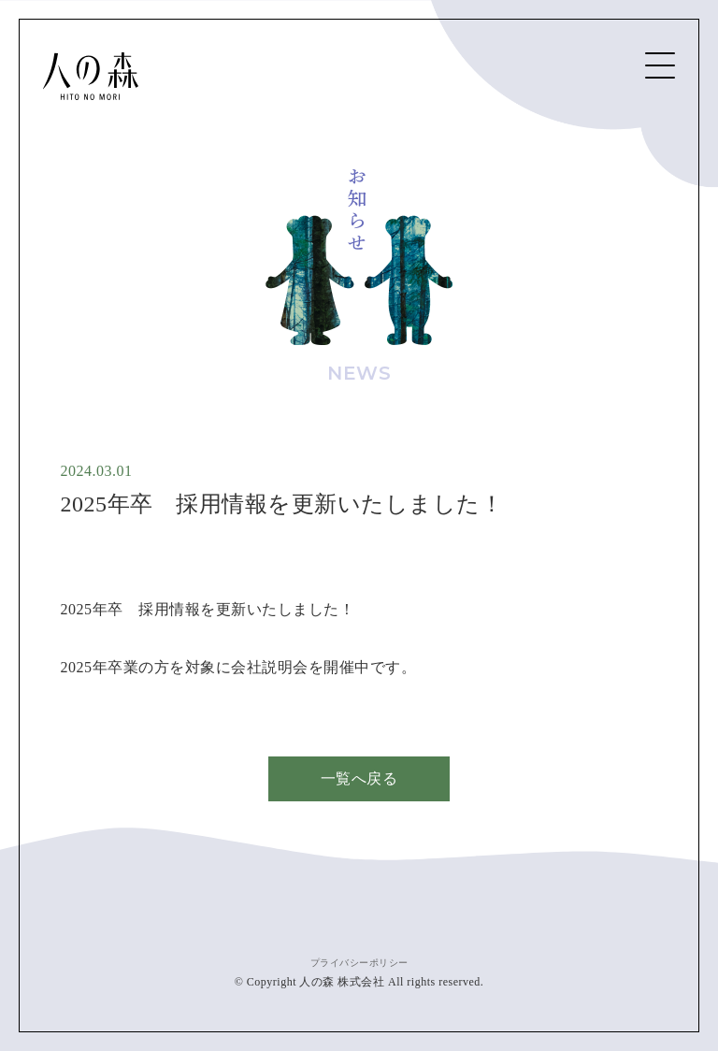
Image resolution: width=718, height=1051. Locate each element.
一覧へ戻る (359, 778)
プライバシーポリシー (359, 962)
